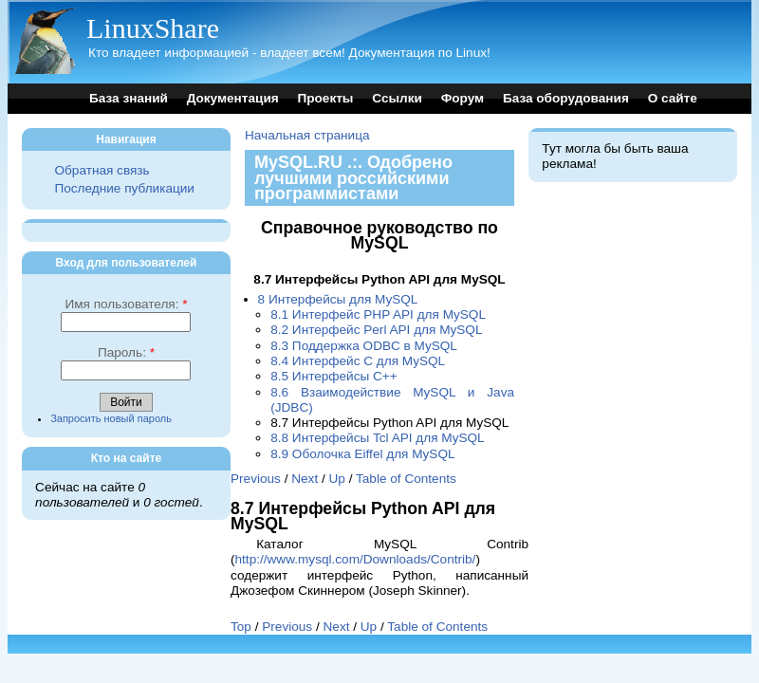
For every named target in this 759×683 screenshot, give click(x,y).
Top (241, 626)
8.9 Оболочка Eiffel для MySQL (362, 454)
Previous (256, 478)
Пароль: (126, 352)
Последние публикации (124, 188)
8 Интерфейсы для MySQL (338, 299)
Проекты (325, 98)
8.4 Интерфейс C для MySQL (357, 361)
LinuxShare (152, 28)
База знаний (128, 98)
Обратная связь (101, 170)
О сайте (672, 98)
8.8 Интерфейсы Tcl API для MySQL (377, 438)
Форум (462, 98)
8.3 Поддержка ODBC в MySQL (363, 346)
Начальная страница (307, 135)
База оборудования (566, 98)
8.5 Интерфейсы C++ (334, 376)
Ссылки (397, 98)
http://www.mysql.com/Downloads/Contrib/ (355, 559)
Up (337, 478)
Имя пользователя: (126, 304)
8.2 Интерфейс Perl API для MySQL (376, 330)
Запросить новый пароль (111, 418)
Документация (233, 98)
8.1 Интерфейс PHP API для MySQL (378, 314)
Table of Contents (406, 478)
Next (304, 478)
